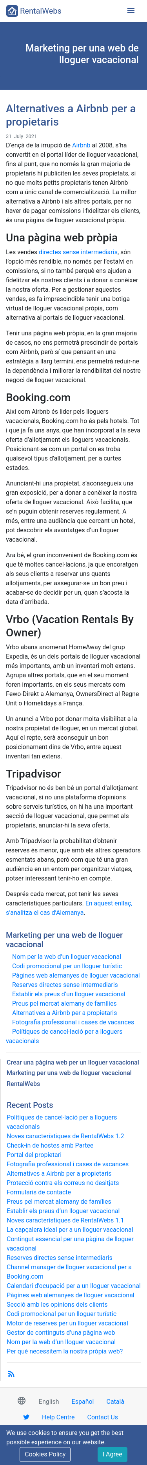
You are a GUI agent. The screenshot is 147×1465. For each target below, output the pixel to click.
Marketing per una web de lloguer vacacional (69, 1073)
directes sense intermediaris (78, 252)
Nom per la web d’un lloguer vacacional (66, 956)
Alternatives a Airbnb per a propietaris (64, 1013)
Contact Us (102, 1417)
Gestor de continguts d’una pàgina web (61, 1332)
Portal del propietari (34, 1155)
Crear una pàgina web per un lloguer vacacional (73, 1062)
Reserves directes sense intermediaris (65, 984)
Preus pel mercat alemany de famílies (64, 1003)
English (49, 1401)
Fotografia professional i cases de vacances (73, 1022)
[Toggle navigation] (131, 11)
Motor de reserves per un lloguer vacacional (67, 1323)
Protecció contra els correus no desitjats (63, 1183)
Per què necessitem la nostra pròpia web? (65, 1351)
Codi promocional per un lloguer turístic (67, 966)
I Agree (112, 1454)
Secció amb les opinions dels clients (57, 1304)
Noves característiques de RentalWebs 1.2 (65, 1136)
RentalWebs (34, 11)
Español (83, 1401)
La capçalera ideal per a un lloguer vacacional (70, 1229)
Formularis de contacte (39, 1192)
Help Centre (58, 1417)
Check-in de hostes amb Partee (50, 1145)
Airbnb (81, 145)
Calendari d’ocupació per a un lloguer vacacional (74, 1286)
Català (116, 1401)
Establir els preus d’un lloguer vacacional (68, 994)
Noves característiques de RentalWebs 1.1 (65, 1220)
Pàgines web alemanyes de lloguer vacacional (76, 975)
